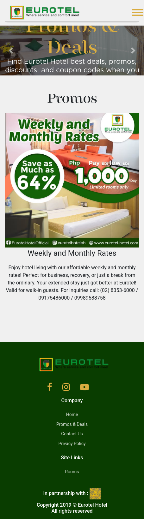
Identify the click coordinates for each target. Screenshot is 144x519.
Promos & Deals (72, 424)
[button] (11, 50)
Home (72, 414)
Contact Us (72, 433)
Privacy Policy (71, 443)
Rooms (72, 471)
